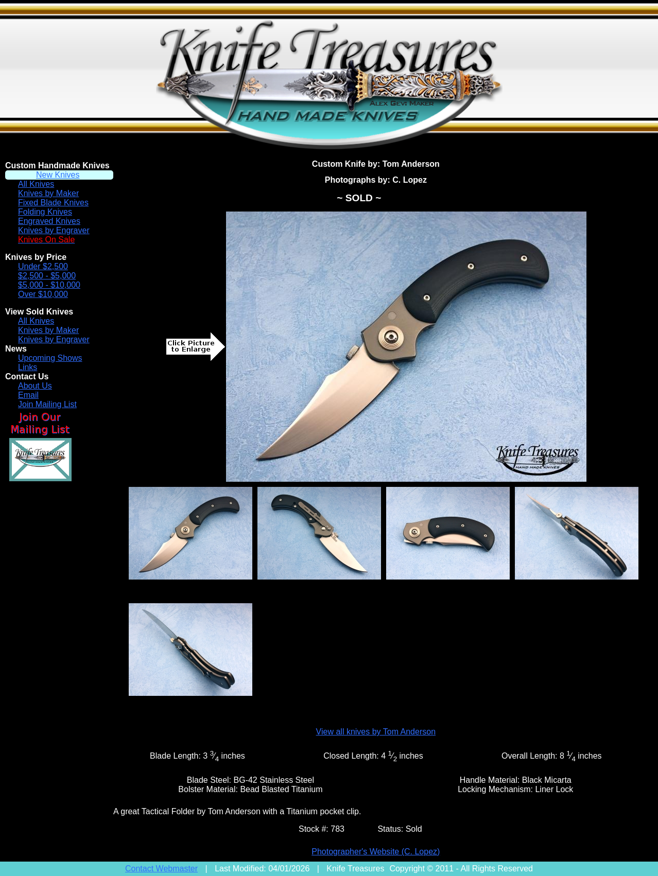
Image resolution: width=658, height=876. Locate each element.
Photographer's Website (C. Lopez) (375, 851)
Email (28, 395)
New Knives (57, 174)
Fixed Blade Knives (53, 202)
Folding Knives (45, 211)
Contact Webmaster (161, 868)
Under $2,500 (43, 266)
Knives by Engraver (54, 230)
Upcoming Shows (50, 358)
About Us (35, 385)
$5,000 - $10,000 (49, 285)
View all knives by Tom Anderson (376, 731)
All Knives (36, 184)
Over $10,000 (43, 294)
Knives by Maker (48, 193)
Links (27, 367)
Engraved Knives (49, 221)
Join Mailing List (47, 404)
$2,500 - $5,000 (47, 275)
